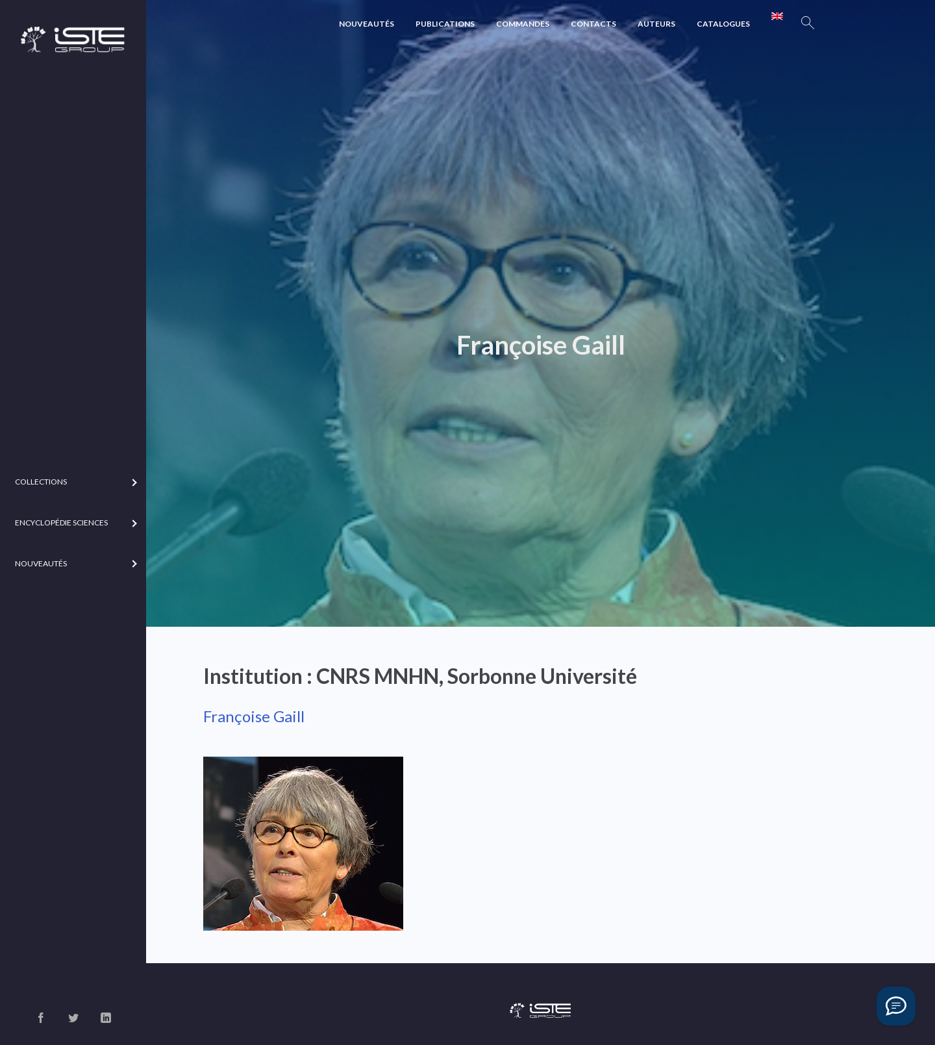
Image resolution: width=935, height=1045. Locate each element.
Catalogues (723, 24)
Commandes (522, 24)
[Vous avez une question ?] (896, 1006)
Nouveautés (366, 24)
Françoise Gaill (254, 716)
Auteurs (656, 24)
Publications (445, 24)
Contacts (593, 24)
